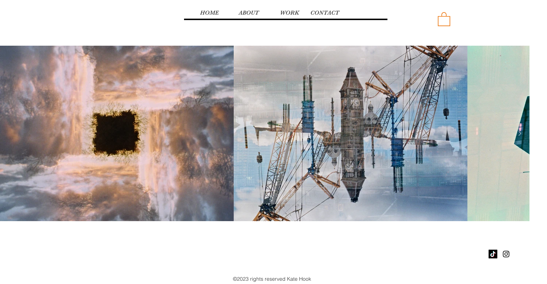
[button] (444, 18)
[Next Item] (519, 133)
